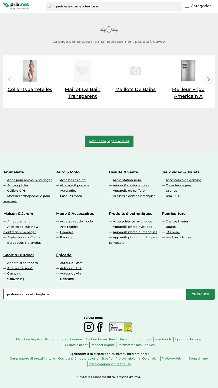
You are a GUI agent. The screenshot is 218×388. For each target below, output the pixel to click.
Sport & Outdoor (18, 255)
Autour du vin (70, 273)
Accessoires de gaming (183, 180)
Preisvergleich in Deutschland (185, 358)
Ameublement (18, 221)
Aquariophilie (17, 185)
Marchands (163, 339)
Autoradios (68, 191)
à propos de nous (188, 339)
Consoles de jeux (179, 185)
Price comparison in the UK (110, 364)
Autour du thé (71, 268)
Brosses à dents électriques (134, 196)
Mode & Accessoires (75, 213)
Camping (14, 273)
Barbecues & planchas (24, 243)
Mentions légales (29, 339)
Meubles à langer (179, 237)
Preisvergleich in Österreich (137, 358)
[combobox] (117, 6)
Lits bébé (173, 232)
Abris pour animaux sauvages (29, 180)
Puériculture (174, 213)
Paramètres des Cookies (136, 345)
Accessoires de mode (76, 221)
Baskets (66, 237)
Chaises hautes (177, 221)
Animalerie (13, 172)
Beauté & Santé (123, 172)
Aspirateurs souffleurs (23, 237)
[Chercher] (49, 6)
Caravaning (15, 279)
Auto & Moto (68, 172)
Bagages (66, 232)
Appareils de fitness (22, 263)
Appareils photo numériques (135, 232)
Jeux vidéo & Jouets (180, 172)
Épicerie (64, 255)
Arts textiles (69, 227)
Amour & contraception (131, 185)
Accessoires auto (73, 180)
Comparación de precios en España (85, 358)
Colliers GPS (16, 191)
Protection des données (63, 339)
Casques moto (71, 196)
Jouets (171, 227)
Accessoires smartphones (132, 221)
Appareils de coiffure (129, 191)
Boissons (67, 279)
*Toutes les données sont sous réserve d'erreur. (109, 376)
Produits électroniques (130, 213)
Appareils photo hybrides (132, 227)
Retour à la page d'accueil (109, 141)
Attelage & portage (74, 185)
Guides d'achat (76, 345)
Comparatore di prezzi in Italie (32, 358)
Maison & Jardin (18, 213)
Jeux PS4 (172, 196)
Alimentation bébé (127, 180)
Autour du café (71, 263)
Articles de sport (20, 268)
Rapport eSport (103, 345)
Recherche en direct (101, 339)
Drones (171, 191)
